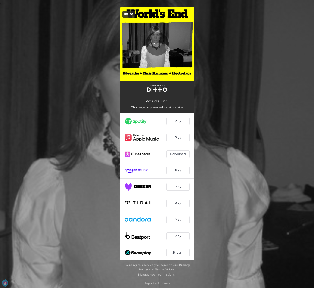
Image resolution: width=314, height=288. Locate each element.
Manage (143, 274)
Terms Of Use (164, 269)
